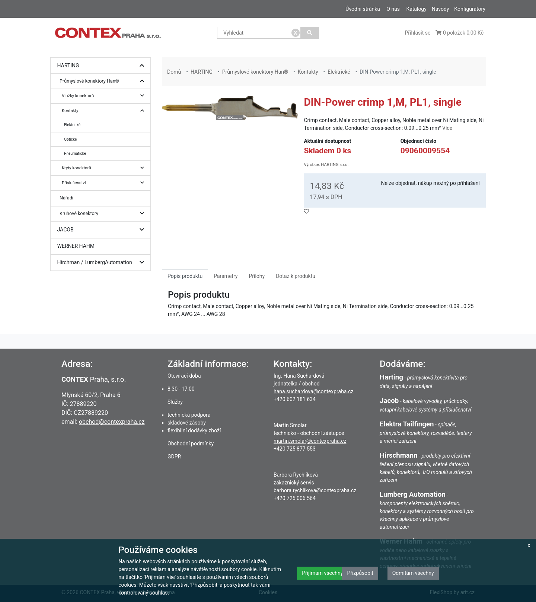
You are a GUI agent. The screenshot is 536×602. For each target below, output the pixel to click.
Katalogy (416, 9)
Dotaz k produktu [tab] (295, 276)
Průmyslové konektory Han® (104, 81)
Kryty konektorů (105, 168)
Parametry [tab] (225, 276)
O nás (393, 9)
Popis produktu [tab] (185, 276)
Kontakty (105, 111)
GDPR (174, 456)
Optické (70, 139)
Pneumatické (75, 153)
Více (447, 128)
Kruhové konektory (104, 213)
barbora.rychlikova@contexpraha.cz (315, 490)
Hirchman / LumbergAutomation (102, 262)
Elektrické (72, 125)
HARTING (102, 65)
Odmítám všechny (413, 573)
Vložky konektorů (105, 96)
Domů (174, 72)
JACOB (102, 229)
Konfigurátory (469, 9)
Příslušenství (105, 183)
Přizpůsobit (360, 573)
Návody (440, 9)
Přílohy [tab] (257, 276)
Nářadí (66, 198)
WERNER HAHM (76, 246)
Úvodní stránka (362, 9)
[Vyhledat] (310, 33)
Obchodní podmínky (191, 443)
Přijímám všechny (322, 573)
